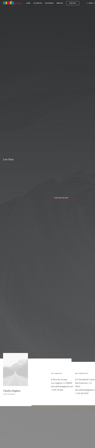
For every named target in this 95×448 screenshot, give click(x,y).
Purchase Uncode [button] (53, 54)
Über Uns (59, 3)
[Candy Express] (12, 3)
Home (28, 3)
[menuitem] (28, 3)
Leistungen (49, 3)
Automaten (37, 3)
